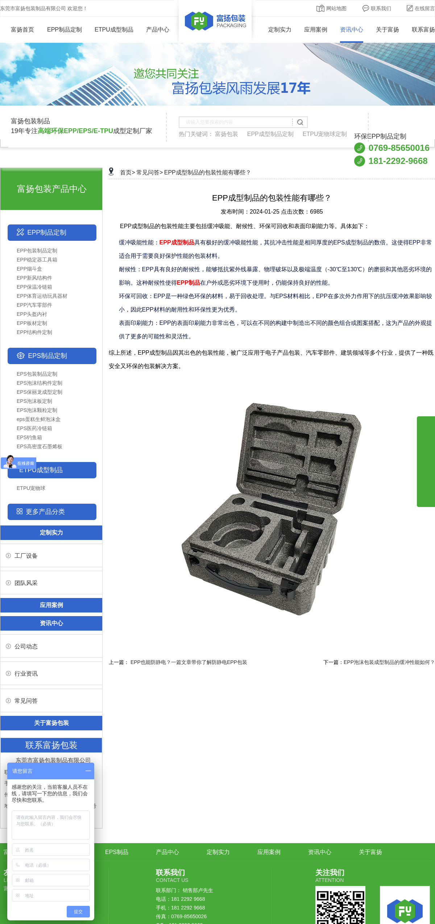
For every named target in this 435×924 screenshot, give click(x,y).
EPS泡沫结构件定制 (39, 383)
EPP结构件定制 (34, 332)
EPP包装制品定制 (37, 250)
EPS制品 (116, 852)
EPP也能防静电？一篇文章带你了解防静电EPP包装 (188, 662)
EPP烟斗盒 (29, 269)
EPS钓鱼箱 (29, 437)
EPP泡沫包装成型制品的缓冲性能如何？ (389, 662)
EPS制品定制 (47, 355)
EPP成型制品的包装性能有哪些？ (207, 172)
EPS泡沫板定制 (34, 401)
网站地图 (331, 8)
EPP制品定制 (64, 29)
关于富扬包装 (51, 723)
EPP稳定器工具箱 (37, 260)
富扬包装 (226, 134)
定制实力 (279, 29)
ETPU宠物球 (31, 488)
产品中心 (157, 29)
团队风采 (22, 583)
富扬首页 (17, 29)
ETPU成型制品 (114, 29)
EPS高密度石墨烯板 (39, 446)
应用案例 (315, 29)
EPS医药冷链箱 (34, 428)
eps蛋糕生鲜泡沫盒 (39, 419)
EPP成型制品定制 (270, 134)
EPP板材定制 (32, 323)
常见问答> (149, 172)
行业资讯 (22, 674)
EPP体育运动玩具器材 (42, 296)
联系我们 (376, 8)
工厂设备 (22, 556)
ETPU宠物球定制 (325, 134)
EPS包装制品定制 (37, 374)
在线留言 (421, 8)
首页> (127, 172)
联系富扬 (423, 29)
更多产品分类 (45, 511)
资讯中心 (351, 29)
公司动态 (22, 646)
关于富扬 (387, 29)
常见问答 (22, 701)
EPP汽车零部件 (34, 305)
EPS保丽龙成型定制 (39, 392)
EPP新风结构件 (34, 278)
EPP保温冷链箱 (34, 287)
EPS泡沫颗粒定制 (37, 410)
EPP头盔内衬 (32, 314)
